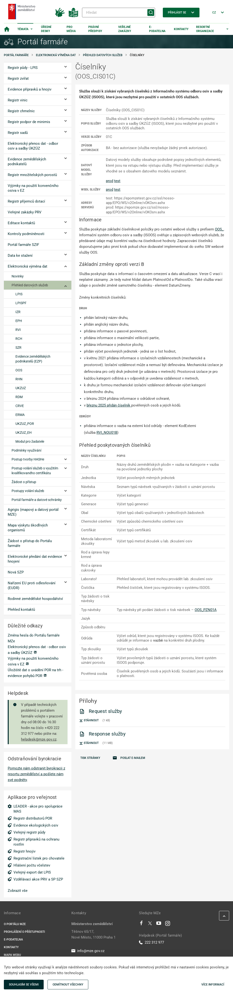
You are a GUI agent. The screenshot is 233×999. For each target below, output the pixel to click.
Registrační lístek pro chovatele (39, 858)
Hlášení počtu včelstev (32, 865)
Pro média (71, 29)
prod (109, 181)
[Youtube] (158, 924)
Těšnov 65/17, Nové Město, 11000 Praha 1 (93, 934)
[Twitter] (150, 924)
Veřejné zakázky (124, 29)
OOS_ (219, 229)
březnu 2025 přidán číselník (109, 405)
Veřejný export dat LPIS (32, 872)
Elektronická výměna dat (56, 55)
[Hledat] (118, 12)
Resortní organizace (205, 29)
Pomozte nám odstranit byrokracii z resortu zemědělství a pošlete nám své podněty (36, 774)
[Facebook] (141, 924)
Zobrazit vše (17, 890)
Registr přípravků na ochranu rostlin (36, 842)
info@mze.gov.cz (87, 951)
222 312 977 (151, 942)
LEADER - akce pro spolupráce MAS (38, 809)
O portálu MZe (15, 924)
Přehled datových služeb (103, 55)
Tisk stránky (90, 758)
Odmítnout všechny (68, 984)
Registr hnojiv (24, 851)
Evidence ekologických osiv (36, 825)
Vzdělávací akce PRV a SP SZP (38, 879)
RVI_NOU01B (106, 432)
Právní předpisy (95, 29)
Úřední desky (46, 29)
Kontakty (181, 29)
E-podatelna (157, 29)
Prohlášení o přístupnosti (24, 931)
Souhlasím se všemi (24, 984)
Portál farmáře (16, 55)
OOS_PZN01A (206, 610)
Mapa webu (12, 955)
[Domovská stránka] (7, 29)
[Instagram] (167, 924)
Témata (22, 29)
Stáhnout (89, 721)
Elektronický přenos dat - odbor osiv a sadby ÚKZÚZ (37, 650)
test (117, 181)
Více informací (212, 984)
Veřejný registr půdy (29, 832)
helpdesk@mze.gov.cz (38, 739)
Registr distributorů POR (33, 818)
